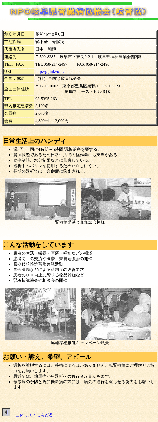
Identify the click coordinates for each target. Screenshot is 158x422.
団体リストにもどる (34, 415)
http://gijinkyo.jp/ (49, 71)
